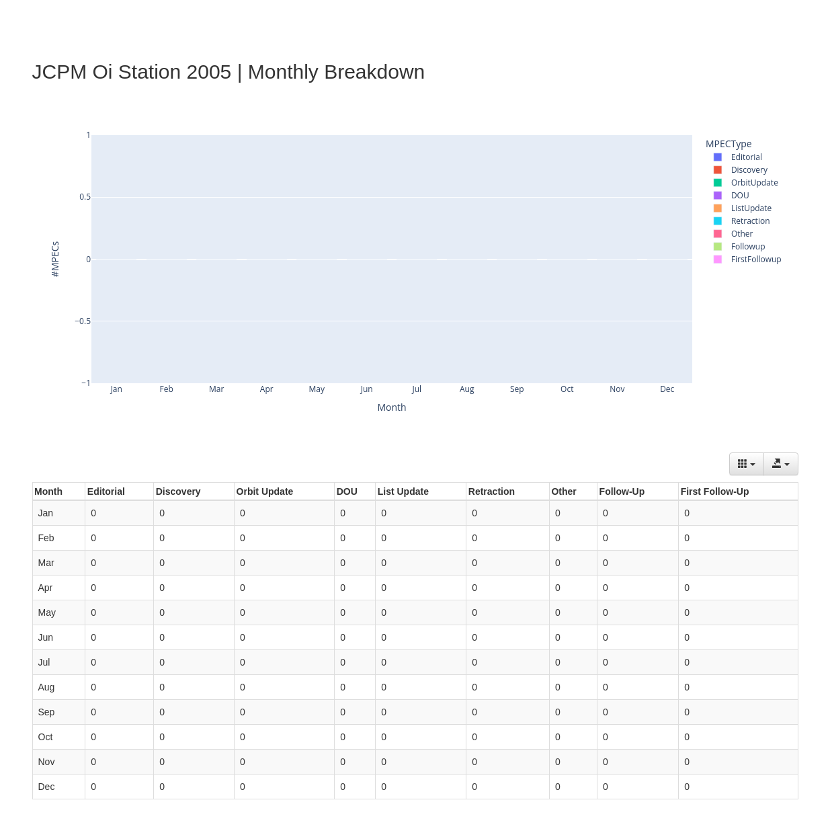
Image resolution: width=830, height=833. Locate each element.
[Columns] (746, 463)
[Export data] (780, 463)
